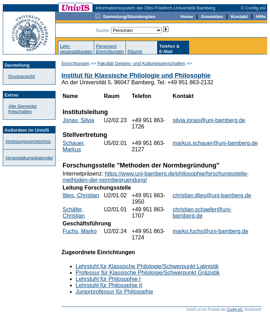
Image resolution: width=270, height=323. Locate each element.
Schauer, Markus (74, 146)
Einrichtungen (76, 63)
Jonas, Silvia (78, 120)
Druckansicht (21, 76)
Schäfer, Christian (74, 212)
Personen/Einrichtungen (110, 49)
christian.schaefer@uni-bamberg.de (202, 212)
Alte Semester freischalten (22, 109)
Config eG (235, 309)
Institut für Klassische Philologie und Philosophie (136, 75)
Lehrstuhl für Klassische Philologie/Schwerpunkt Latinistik (147, 266)
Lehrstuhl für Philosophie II (109, 285)
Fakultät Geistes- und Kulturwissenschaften (141, 63)
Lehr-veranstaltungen (76, 49)
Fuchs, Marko (80, 231)
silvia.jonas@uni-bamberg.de (209, 120)
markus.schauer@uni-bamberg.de (215, 143)
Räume (135, 51)
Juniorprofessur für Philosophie (114, 292)
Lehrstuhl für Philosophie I (108, 279)
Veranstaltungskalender (29, 157)
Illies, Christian (81, 195)
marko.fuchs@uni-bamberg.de (210, 231)
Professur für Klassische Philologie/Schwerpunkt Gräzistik (148, 273)
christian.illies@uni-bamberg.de (212, 195)
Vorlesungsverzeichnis (28, 141)
